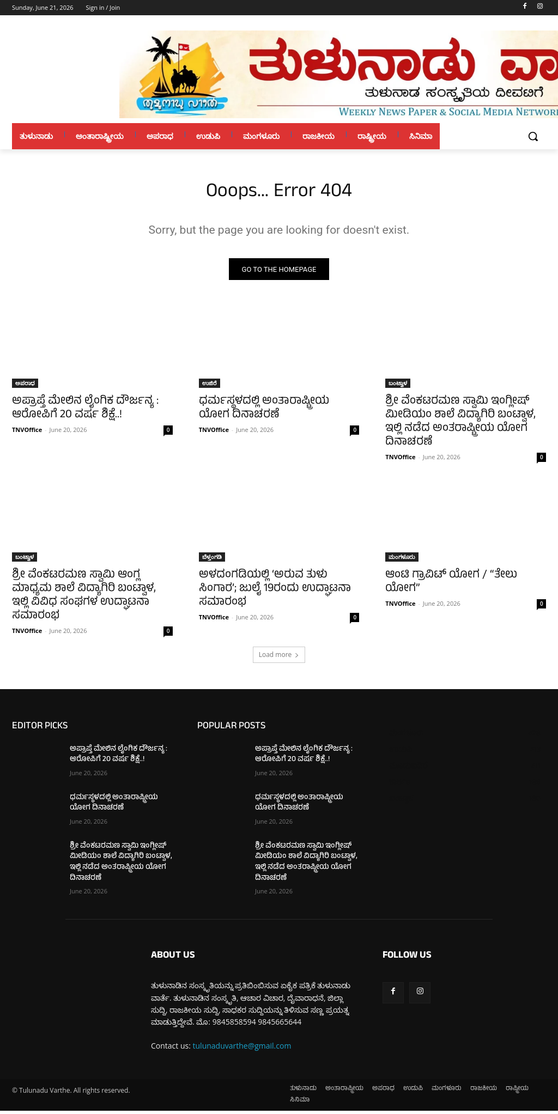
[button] (533, 136)
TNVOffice (27, 432)
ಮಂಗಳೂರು (402, 560)
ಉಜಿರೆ (209, 385)
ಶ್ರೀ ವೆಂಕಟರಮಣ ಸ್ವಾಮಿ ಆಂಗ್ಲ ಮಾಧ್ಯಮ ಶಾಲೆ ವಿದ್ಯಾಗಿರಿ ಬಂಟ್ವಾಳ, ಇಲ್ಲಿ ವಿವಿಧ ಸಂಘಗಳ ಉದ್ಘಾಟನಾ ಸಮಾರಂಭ (84, 599)
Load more (279, 657)
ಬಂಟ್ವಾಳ (398, 385)
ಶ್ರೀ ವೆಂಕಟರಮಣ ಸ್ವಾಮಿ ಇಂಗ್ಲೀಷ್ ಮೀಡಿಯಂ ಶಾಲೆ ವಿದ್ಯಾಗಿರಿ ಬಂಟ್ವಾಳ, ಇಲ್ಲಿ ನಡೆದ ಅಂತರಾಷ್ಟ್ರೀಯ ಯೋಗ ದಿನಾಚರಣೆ (460, 425)
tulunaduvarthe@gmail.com (242, 1049)
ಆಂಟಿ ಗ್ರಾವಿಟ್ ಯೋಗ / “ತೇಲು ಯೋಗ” (451, 585)
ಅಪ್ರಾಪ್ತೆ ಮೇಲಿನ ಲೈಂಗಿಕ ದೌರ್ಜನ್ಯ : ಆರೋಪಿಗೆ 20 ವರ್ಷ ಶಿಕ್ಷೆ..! (85, 411)
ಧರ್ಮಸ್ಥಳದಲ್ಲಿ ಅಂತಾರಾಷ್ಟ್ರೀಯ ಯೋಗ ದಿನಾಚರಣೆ (264, 411)
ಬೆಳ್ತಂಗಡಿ (212, 560)
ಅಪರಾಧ (25, 385)
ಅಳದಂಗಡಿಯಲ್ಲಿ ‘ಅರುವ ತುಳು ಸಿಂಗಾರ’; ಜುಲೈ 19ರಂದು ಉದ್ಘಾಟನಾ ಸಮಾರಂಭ (275, 592)
